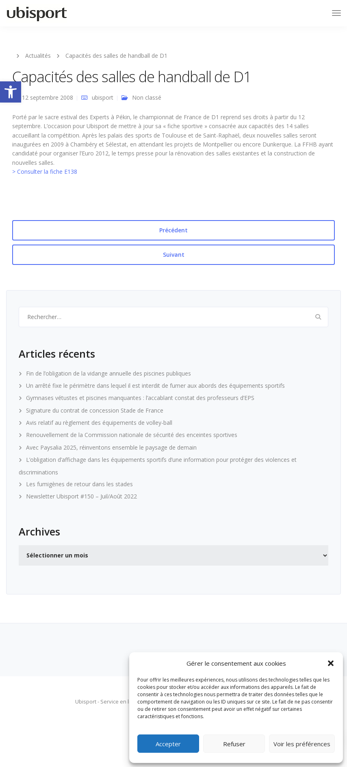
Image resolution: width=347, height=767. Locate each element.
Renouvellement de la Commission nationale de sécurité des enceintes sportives (131, 435)
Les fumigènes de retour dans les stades (79, 484)
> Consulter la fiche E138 (44, 171)
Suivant (173, 254)
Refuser (234, 744)
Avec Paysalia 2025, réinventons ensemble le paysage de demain (111, 447)
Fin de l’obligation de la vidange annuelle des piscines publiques (108, 373)
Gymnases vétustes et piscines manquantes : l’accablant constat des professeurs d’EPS (140, 398)
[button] (10, 92)
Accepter (168, 744)
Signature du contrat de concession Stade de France (94, 410)
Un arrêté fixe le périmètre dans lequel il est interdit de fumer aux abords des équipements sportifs (155, 385)
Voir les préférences (301, 744)
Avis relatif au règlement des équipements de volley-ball (99, 422)
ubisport (102, 97)
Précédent (173, 230)
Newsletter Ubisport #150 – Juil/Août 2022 (81, 496)
